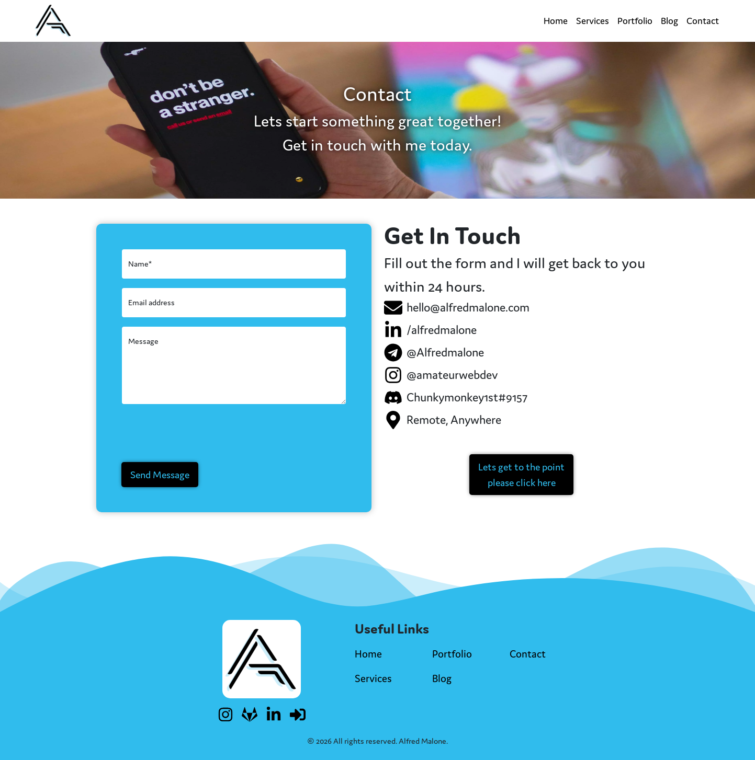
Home (556, 21)
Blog (669, 21)
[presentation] (200, 433)
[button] (521, 474)
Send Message (159, 474)
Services (592, 21)
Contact (702, 21)
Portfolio (634, 21)
